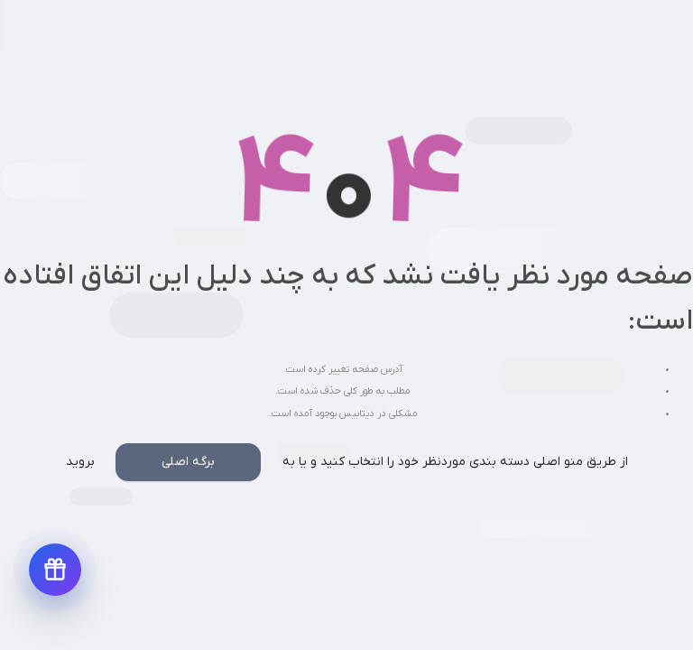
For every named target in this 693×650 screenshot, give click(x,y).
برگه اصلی (188, 461)
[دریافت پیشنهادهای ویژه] (55, 569)
